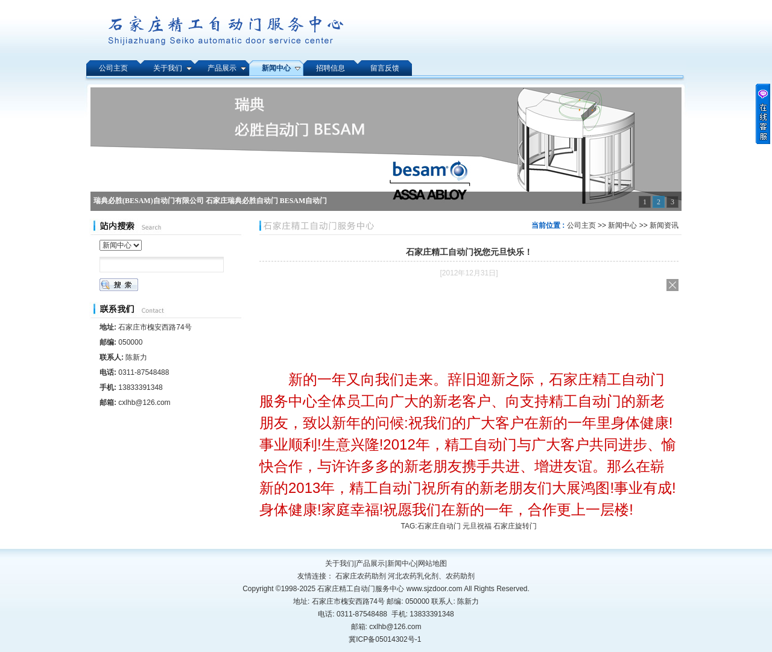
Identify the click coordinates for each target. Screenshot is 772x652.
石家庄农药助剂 (360, 576)
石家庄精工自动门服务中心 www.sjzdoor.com (390, 589)
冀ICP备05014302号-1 (385, 639)
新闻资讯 (664, 225)
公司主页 (581, 225)
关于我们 (339, 563)
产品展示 (370, 563)
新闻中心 (622, 225)
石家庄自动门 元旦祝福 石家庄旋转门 (477, 526)
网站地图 (432, 563)
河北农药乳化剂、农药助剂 (431, 576)
